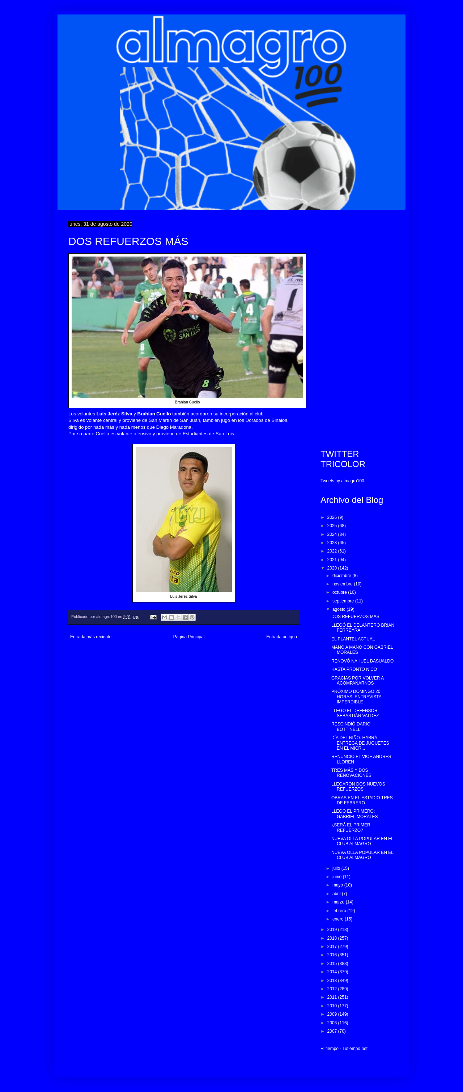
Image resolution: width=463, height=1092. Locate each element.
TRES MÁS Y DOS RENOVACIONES (351, 773)
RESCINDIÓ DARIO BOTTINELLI (350, 726)
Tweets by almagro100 (342, 480)
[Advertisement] (357, 329)
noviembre (343, 584)
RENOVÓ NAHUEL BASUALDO (362, 661)
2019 (332, 929)
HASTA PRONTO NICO (354, 669)
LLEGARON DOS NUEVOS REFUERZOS (358, 787)
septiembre (343, 601)
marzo (339, 902)
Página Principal (189, 636)
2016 (332, 954)
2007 (332, 1031)
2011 (332, 997)
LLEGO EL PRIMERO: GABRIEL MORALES (354, 814)
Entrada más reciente (90, 636)
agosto (339, 609)
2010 (332, 1005)
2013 (332, 980)
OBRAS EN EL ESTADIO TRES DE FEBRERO (362, 800)
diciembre (342, 575)
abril (337, 893)
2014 (332, 971)
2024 (332, 534)
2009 (332, 1014)
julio (336, 868)
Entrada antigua (281, 636)
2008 (332, 1022)
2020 (332, 568)
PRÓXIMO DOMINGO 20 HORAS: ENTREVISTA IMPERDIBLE (356, 696)
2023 (332, 542)
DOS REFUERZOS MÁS (355, 616)
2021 (332, 559)
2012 (332, 988)
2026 (332, 517)
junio (337, 876)
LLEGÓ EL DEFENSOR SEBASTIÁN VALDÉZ (355, 713)
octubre (340, 592)
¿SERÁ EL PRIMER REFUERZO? (350, 827)
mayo (338, 885)
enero (338, 919)
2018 (332, 938)
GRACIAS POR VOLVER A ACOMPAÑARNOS (357, 681)
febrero (339, 910)
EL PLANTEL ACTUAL (353, 639)
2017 (332, 946)
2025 (332, 525)
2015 (332, 963)
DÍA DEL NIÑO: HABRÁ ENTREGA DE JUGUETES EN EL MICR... (360, 743)
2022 (332, 551)
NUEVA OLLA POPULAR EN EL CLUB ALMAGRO (362, 841)
